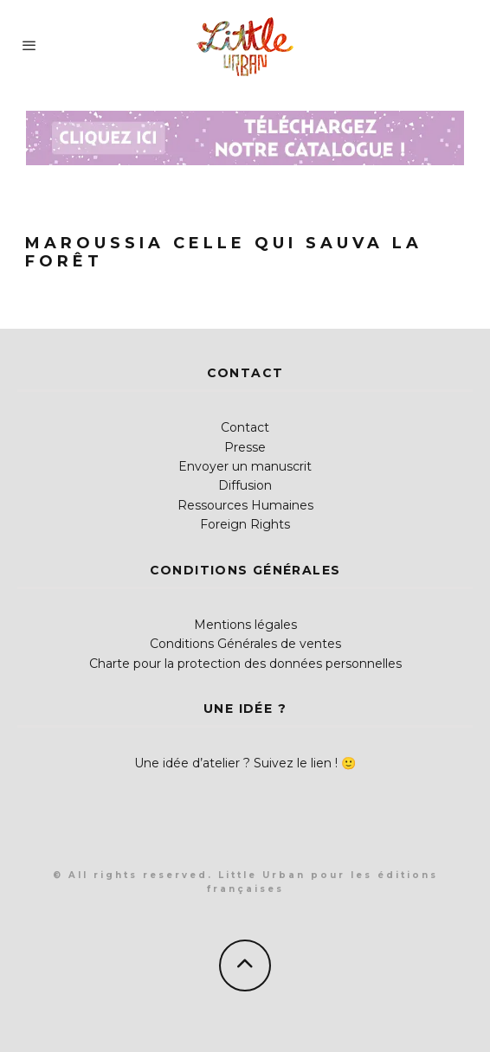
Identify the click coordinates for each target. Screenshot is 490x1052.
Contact (245, 427)
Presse (245, 447)
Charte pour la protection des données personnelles (245, 663)
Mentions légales (245, 624)
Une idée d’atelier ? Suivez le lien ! (236, 763)
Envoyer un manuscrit (245, 466)
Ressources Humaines (245, 505)
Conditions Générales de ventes (245, 643)
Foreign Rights (245, 524)
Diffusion (245, 485)
